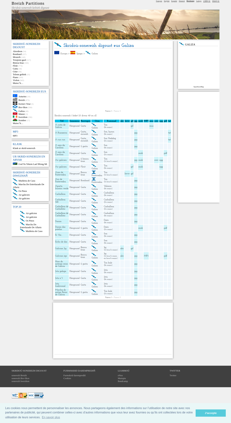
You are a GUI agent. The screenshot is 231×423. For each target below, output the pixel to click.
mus (151, 126)
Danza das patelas (60, 228)
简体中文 (215, 1)
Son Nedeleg (110, 138)
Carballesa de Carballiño (61, 207)
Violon (16, 80)
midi (140, 153)
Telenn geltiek (19, 74)
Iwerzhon (23, 117)
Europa (63, 53)
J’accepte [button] (211, 413)
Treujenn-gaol (19, 60)
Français (159, 1)
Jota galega (60, 271)
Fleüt (15, 65)
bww (127, 173)
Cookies (67, 378)
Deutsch (182, 1)
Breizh (22, 100)
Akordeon (17, 51)
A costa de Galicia (60, 126)
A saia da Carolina (60, 146)
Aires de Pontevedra (60, 173)
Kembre (22, 120)
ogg (161, 121)
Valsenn (108, 186)
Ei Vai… (58, 235)
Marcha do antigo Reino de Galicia (61, 292)
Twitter (173, 375)
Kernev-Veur (25, 103)
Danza (58, 221)
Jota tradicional (60, 285)
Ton (105, 125)
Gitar (15, 71)
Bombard (17, 54)
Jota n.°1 (59, 278)
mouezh (84, 134)
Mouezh (17, 57)
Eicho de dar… (61, 242)
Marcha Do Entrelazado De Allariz (31, 226)
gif (132, 126)
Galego (198, 1)
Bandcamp (123, 381)
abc (122, 248)
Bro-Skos (23, 107)
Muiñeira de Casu (27, 180)
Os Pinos (23, 191)
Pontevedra (96, 175)
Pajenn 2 (117, 111)
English (166, 1)
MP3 (15, 135)
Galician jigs (61, 256)
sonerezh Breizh (19, 375)
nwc (156, 160)
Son (105, 132)
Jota (106, 270)
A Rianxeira (61, 133)
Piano (15, 77)
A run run (60, 139)
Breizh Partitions (28, 3)
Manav (22, 114)
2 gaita (84, 146)
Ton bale (108, 263)
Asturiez (23, 96)
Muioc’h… (18, 83)
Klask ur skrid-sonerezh (24, 148)
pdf (165, 153)
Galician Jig (60, 248)
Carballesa (60, 194)
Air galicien (24, 194)
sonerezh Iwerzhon (20, 381)
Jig (105, 247)
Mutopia (122, 378)
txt (169, 133)
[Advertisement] (113, 82)
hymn (111, 132)
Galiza (22, 111)
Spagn (79, 53)
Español (174, 1)
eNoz (120, 375)
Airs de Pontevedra (60, 180)
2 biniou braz (85, 160)
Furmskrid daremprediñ (74, 375)
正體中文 (206, 1)
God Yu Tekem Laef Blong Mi (33, 164)
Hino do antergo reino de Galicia (61, 263)
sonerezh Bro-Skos (20, 378)
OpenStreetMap (198, 87)
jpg (135, 133)
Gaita (15, 68)
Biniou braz (18, 62)
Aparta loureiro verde (61, 187)
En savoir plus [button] (51, 417)
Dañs (106, 220)
